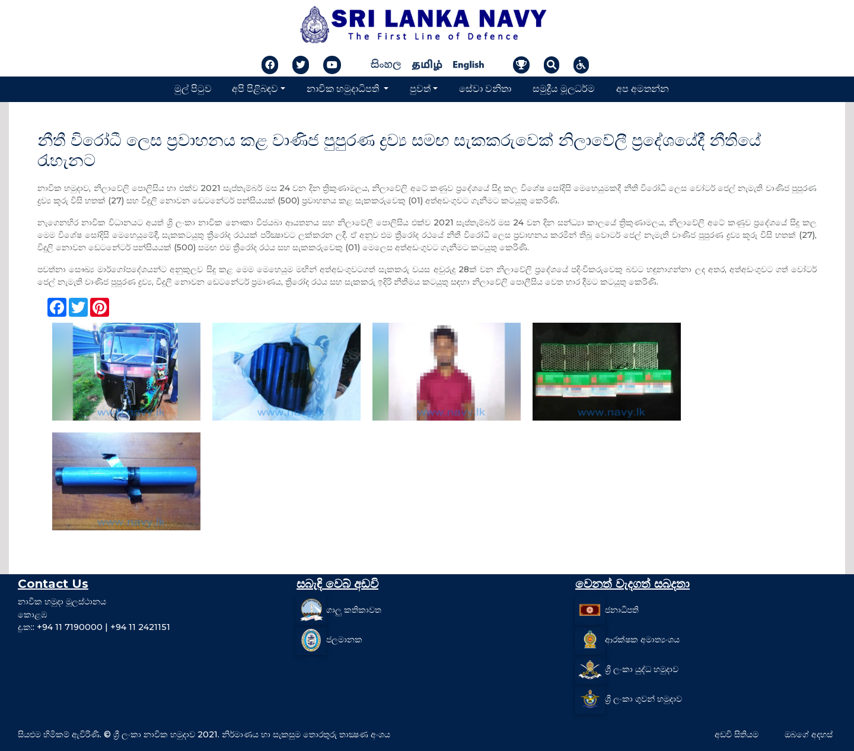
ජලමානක (344, 639)
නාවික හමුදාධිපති (344, 88)
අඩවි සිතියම (737, 734)
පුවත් (420, 88)
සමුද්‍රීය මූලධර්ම (564, 88)
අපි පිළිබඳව (255, 88)
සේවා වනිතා (485, 88)
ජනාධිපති (622, 609)
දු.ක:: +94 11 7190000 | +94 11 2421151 (94, 627)
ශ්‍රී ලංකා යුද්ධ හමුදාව (641, 669)
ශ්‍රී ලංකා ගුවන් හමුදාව (643, 698)
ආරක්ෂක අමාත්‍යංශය (642, 639)
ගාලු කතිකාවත (353, 609)
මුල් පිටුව (193, 88)
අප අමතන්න (642, 88)
